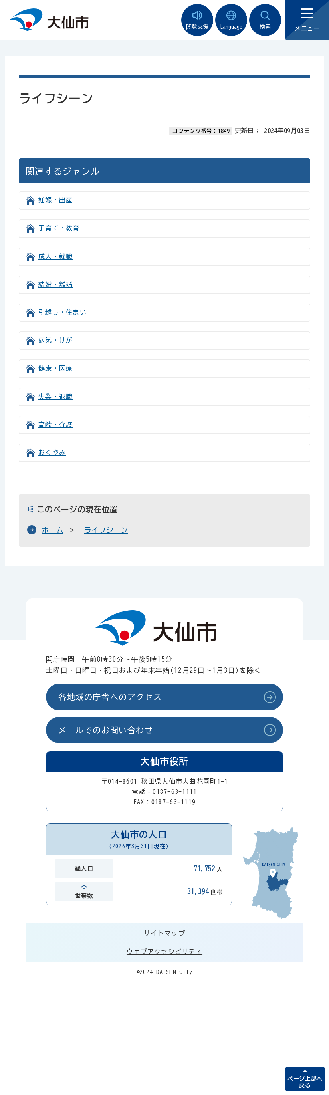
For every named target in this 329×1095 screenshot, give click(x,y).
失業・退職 (55, 396)
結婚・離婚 (55, 284)
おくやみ (52, 452)
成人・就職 (55, 256)
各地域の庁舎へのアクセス (110, 697)
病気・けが (55, 340)
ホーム (52, 530)
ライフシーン (106, 530)
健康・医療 (55, 368)
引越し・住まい (62, 312)
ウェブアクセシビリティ (164, 951)
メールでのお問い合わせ (105, 730)
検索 (265, 20)
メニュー (307, 20)
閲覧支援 (197, 20)
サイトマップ (164, 933)
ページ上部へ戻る (304, 1082)
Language (231, 20)
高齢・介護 (55, 424)
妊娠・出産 (55, 200)
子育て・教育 (59, 228)
